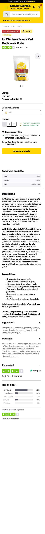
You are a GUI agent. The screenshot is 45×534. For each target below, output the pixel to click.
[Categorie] (5, 7)
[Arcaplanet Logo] (20, 7)
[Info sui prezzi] (21, 99)
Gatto (13, 26)
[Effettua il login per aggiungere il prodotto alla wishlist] (38, 56)
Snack (19, 26)
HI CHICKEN (7, 35)
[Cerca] (6, 14)
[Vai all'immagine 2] (22, 86)
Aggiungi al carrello (21, 151)
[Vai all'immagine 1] (20, 86)
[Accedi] (34, 7)
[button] (21, 68)
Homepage (5, 26)
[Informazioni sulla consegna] (28, 138)
